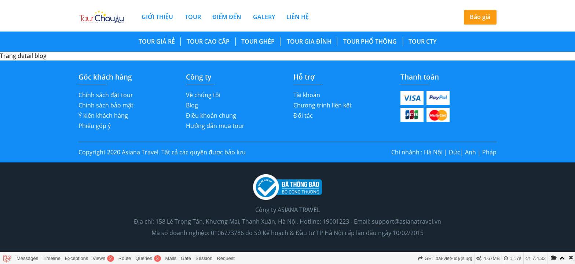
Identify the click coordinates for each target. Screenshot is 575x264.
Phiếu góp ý (94, 126)
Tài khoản (306, 95)
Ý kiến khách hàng (103, 115)
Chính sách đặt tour (105, 95)
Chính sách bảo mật (105, 105)
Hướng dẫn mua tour (215, 126)
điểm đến (226, 17)
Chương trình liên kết (322, 105)
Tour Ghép (258, 41)
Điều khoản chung (211, 115)
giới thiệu (157, 17)
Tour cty (422, 41)
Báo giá (480, 17)
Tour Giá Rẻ (157, 41)
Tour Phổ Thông (370, 41)
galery (264, 17)
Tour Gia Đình (309, 41)
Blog (192, 105)
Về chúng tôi (203, 95)
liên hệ (297, 17)
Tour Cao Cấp (208, 41)
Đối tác (303, 115)
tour (193, 17)
